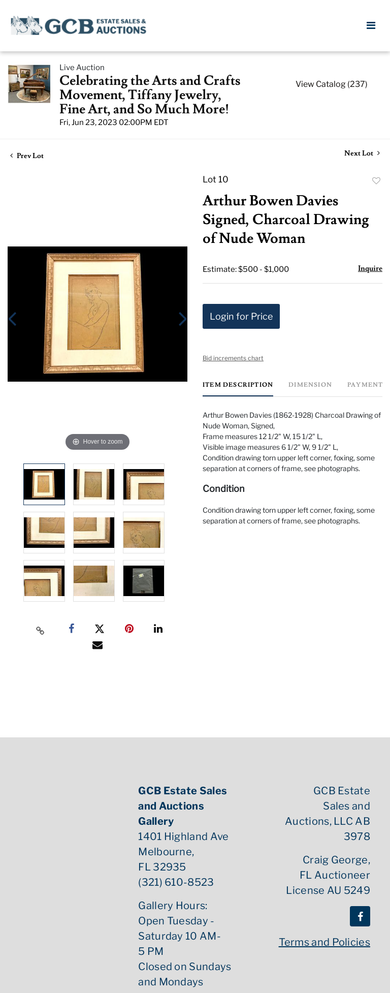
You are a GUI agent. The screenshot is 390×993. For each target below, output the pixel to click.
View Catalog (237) (332, 84)
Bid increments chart (233, 358)
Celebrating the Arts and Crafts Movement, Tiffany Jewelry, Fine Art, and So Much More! (150, 95)
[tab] (238, 389)
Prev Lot (27, 156)
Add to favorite (376, 181)
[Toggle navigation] (371, 25)
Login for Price (241, 316)
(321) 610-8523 (176, 882)
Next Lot (362, 153)
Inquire (370, 268)
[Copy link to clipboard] (41, 629)
